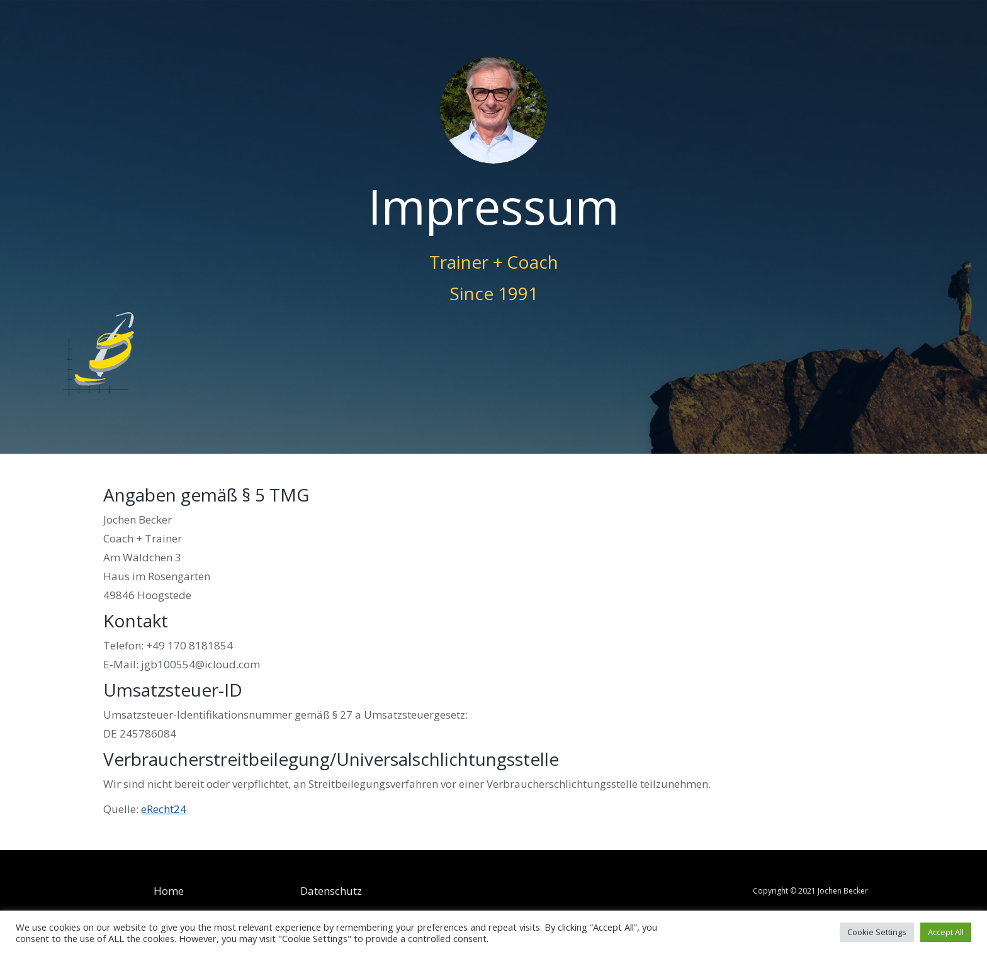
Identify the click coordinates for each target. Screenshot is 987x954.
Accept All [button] (946, 932)
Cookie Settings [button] (876, 932)
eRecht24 (163, 809)
